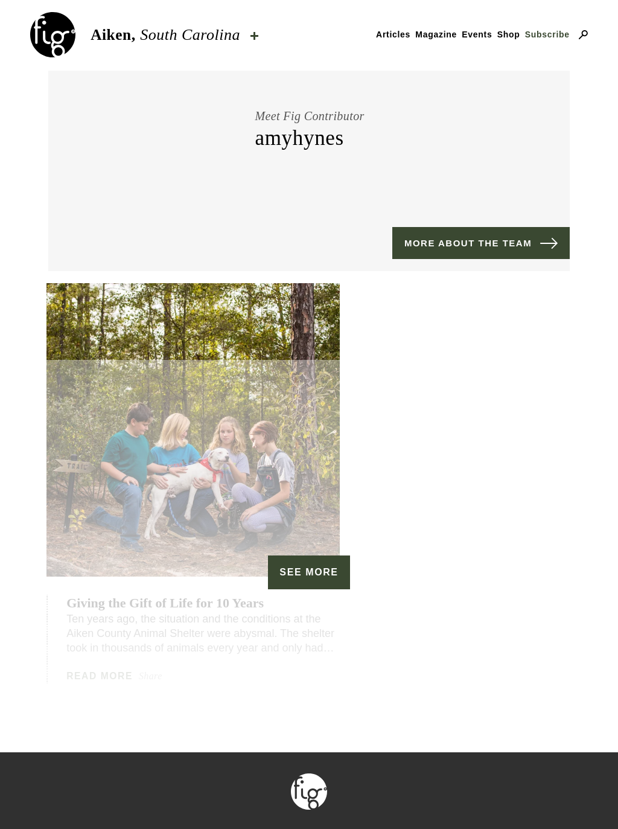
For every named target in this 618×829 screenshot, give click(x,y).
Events (477, 34)
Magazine (436, 34)
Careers (472, 800)
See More (308, 463)
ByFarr (459, 758)
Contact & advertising (249, 800)
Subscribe (547, 34)
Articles (393, 34)
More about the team (468, 243)
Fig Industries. (352, 772)
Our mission (125, 800)
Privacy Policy (384, 800)
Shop (508, 34)
